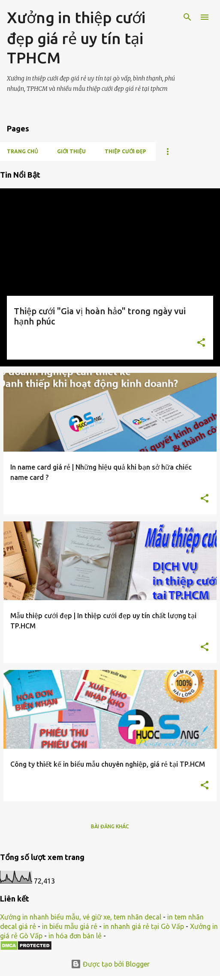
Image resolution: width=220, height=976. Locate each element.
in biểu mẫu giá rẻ (69, 926)
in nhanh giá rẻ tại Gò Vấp (143, 926)
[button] (201, 343)
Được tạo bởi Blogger (110, 964)
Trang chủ (22, 151)
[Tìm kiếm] (187, 17)
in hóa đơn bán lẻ (75, 936)
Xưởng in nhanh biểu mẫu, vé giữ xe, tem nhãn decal (80, 917)
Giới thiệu (71, 151)
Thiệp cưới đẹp (125, 151)
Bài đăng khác (110, 826)
